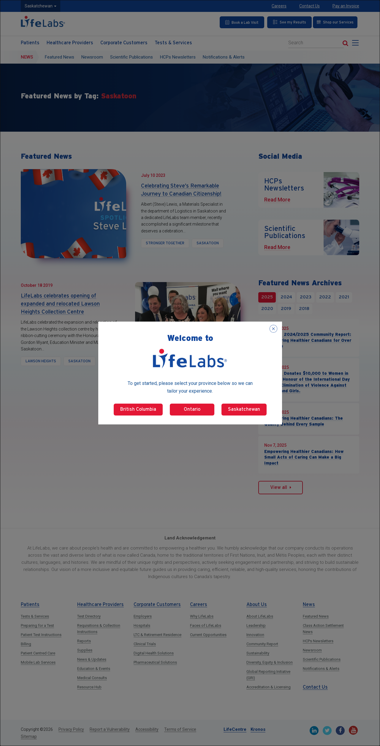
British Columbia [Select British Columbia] (138, 409)
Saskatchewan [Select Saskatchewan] (244, 409)
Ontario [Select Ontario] (192, 409)
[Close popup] (273, 329)
